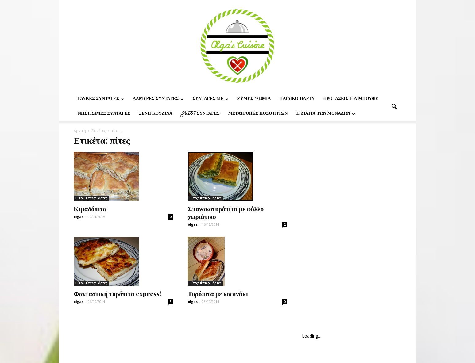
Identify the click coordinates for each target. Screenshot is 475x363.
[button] (394, 106)
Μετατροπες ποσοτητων (258, 114)
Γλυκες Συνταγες (101, 99)
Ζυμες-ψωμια (254, 99)
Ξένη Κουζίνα (155, 114)
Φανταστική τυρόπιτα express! (117, 293)
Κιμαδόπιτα (90, 208)
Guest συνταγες (200, 114)
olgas (78, 216)
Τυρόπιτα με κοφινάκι (218, 293)
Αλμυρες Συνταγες (158, 99)
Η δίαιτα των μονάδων (325, 114)
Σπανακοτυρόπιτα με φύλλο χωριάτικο (226, 212)
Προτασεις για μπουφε (350, 99)
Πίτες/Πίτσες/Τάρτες (91, 198)
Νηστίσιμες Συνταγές (104, 114)
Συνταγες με (210, 99)
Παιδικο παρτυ (297, 99)
